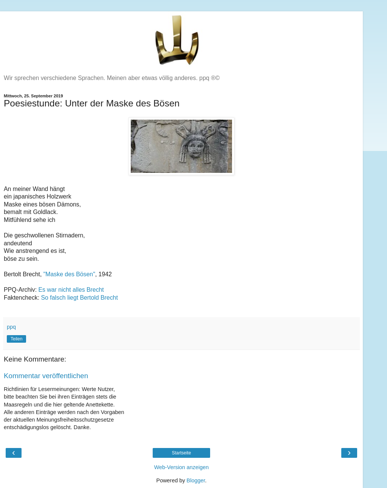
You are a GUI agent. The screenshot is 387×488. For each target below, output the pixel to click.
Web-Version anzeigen (181, 467)
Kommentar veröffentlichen (46, 376)
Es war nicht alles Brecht (71, 289)
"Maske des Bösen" (68, 274)
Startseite (181, 453)
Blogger (196, 480)
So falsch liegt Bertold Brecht (79, 297)
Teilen (16, 339)
